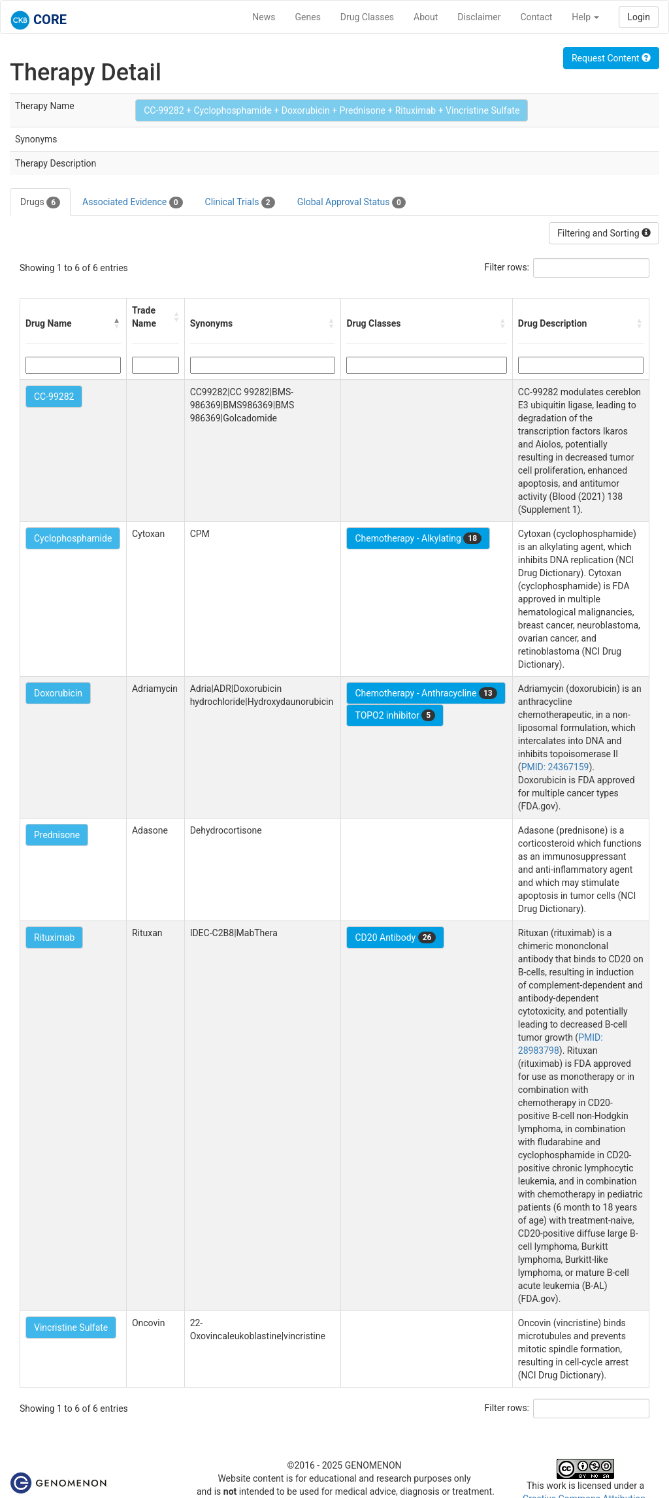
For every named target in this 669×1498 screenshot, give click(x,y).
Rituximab (54, 937)
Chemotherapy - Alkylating (418, 538)
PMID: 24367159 (555, 767)
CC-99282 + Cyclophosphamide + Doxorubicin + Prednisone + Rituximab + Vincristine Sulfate (331, 110)
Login (638, 17)
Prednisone (57, 835)
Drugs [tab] (40, 202)
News (263, 17)
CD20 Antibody (395, 937)
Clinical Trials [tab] (240, 202)
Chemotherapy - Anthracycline (426, 693)
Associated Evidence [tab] (132, 202)
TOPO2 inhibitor (395, 715)
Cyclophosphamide (73, 538)
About (426, 17)
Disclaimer (478, 17)
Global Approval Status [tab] (351, 202)
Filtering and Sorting (604, 233)
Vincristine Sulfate (71, 1327)
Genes (308, 17)
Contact (536, 17)
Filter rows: (507, 267)
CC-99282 (54, 396)
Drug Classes (367, 17)
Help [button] (585, 17)
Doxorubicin (58, 693)
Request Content (611, 58)
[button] (117, 323)
